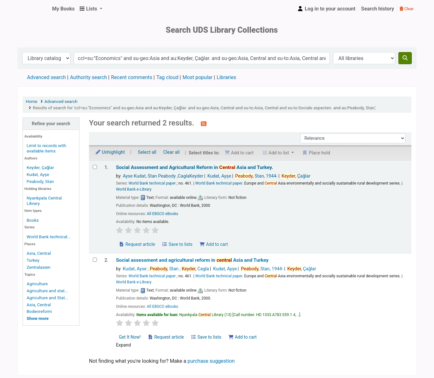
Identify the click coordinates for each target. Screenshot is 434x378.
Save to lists (177, 244)
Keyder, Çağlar (40, 167)
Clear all (171, 152)
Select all (147, 152)
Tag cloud (167, 77)
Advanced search (46, 77)
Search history (377, 9)
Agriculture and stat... (47, 290)
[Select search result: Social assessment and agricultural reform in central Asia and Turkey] (95, 260)
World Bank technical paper (152, 183)
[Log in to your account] (326, 9)
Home (31, 101)
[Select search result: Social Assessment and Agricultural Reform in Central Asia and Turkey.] (95, 167)
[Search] (405, 58)
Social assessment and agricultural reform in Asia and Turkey (192, 260)
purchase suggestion (211, 361)
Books (33, 220)
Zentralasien (39, 267)
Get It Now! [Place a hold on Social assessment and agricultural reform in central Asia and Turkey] (130, 337)
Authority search (88, 77)
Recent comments (131, 77)
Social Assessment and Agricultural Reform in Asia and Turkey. (194, 167)
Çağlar (295, 176)
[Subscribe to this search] (203, 124)
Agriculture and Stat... (47, 297)
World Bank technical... (49, 236)
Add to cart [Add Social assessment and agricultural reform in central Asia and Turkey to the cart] (242, 337)
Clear (407, 8)
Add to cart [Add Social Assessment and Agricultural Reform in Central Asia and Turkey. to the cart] (213, 244)
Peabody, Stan (40, 181)
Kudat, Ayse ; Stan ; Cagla (166, 269)
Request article (137, 244)
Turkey (33, 260)
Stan (256, 176)
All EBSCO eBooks (162, 214)
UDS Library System (34, 9)
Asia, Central (39, 253)
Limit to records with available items (46, 148)
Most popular (197, 77)
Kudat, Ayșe (38, 174)
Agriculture (37, 283)
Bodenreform (39, 311)
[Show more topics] (38, 318)
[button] (63, 9)
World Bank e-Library (134, 189)
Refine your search (51, 123)
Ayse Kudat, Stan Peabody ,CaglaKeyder (163, 176)
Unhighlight (110, 152)
